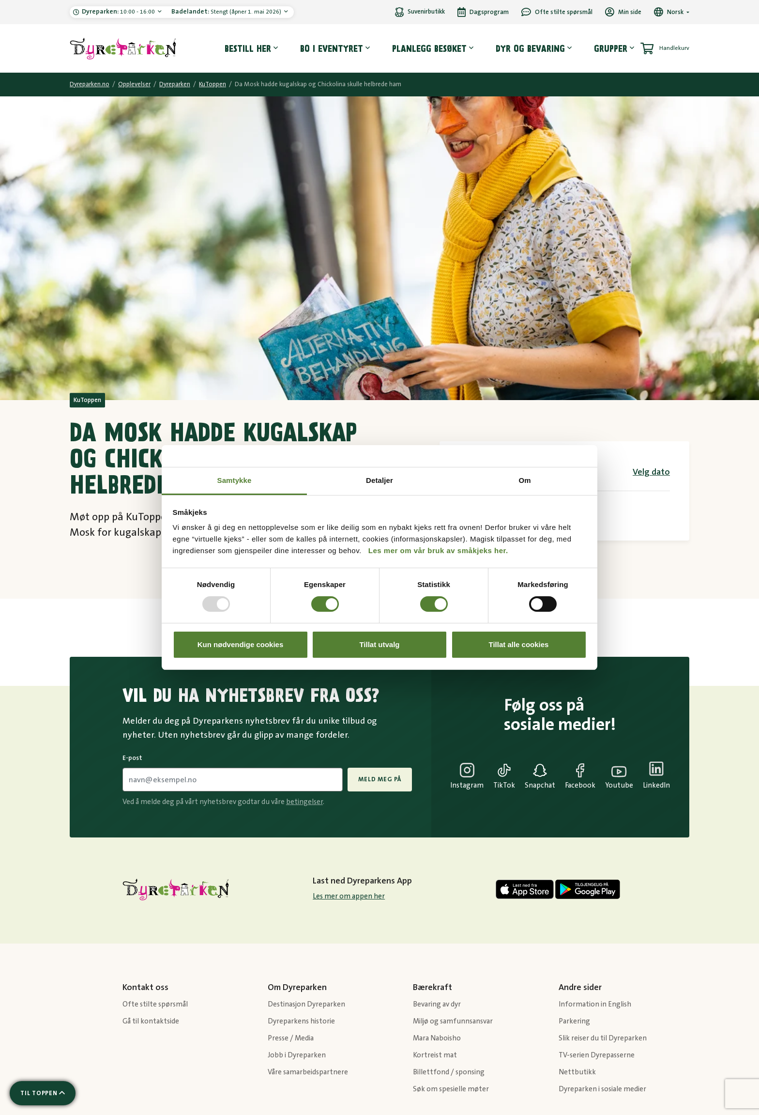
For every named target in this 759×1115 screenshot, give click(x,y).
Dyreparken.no (89, 84)
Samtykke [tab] (234, 480)
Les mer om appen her (349, 896)
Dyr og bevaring (530, 48)
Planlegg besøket (429, 48)
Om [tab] (524, 480)
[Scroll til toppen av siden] (43, 1093)
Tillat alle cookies (519, 644)
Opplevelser (134, 84)
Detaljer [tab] (379, 480)
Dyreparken (174, 84)
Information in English (595, 1004)
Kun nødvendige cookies (240, 644)
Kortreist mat (435, 1055)
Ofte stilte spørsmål (155, 1004)
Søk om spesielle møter (451, 1089)
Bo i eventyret (331, 48)
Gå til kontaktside (150, 1021)
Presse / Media (291, 1038)
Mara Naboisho (437, 1038)
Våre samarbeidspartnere (308, 1072)
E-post (132, 758)
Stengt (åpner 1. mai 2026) (227, 11)
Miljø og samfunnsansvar (453, 1021)
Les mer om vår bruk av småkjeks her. (438, 550)
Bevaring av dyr (437, 1004)
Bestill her (248, 48)
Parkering (574, 1021)
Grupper (610, 48)
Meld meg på (379, 779)
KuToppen (212, 84)
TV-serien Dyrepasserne (597, 1055)
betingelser (304, 802)
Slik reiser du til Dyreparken (603, 1038)
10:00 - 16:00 (119, 11)
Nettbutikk (577, 1072)
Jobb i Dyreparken (297, 1055)
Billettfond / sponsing (449, 1072)
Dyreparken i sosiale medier (602, 1089)
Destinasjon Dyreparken (306, 1004)
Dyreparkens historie (301, 1021)
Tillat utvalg (379, 644)
